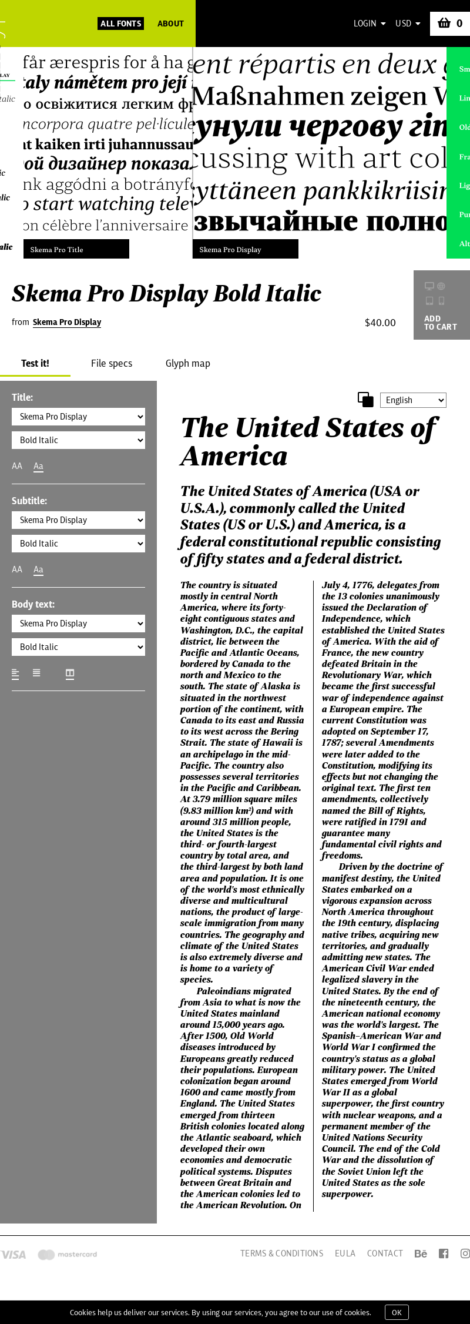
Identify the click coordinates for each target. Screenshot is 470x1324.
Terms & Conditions (281, 1253)
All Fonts (120, 23)
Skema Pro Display (67, 322)
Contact (385, 1253)
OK (397, 1312)
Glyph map (188, 363)
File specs (111, 363)
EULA (345, 1253)
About (170, 23)
